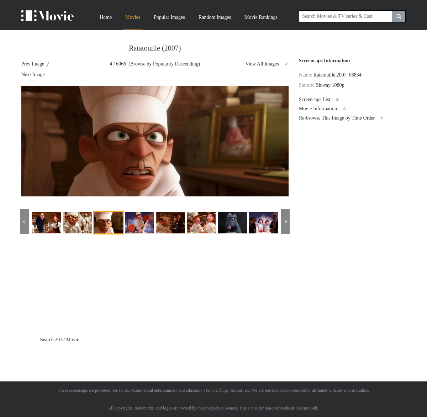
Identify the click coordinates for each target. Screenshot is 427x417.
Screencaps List (319, 99)
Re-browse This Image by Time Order (341, 118)
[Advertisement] (175, 291)
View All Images (267, 64)
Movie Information (323, 109)
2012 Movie (67, 339)
